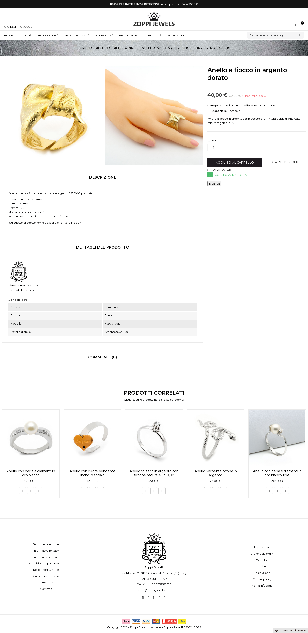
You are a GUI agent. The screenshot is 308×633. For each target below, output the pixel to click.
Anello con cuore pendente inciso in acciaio (92, 473)
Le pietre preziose (46, 582)
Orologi (27, 26)
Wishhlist (262, 560)
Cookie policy (262, 579)
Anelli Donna (231, 105)
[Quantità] (213, 147)
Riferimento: (252, 105)
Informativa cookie (46, 557)
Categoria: (214, 105)
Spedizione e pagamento (46, 563)
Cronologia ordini (262, 553)
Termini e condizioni (46, 544)
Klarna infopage (262, 585)
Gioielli (10, 26)
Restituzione (262, 572)
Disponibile (16, 290)
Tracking (262, 566)
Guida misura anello (46, 576)
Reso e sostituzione (46, 569)
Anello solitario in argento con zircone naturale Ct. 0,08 (154, 473)
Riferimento (16, 285)
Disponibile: (219, 110)
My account (262, 547)
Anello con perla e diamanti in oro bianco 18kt (277, 473)
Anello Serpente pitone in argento (216, 473)
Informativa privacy (46, 550)
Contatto (46, 588)
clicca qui (64, 216)
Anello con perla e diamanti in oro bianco (30, 473)
